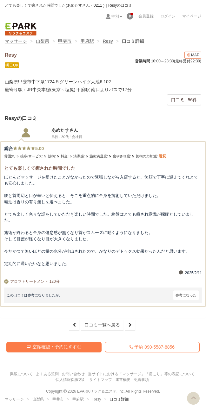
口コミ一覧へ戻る (102, 324)
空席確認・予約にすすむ (53, 346)
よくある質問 (47, 374)
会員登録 (146, 16)
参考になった (186, 295)
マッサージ (16, 41)
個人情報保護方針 (71, 379)
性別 (116, 16)
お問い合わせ (73, 374)
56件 (184, 99)
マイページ (191, 16)
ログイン (168, 16)
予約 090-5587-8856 (152, 347)
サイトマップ (100, 379)
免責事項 (141, 379)
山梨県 (42, 41)
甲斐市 (64, 41)
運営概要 (122, 379)
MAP (192, 55)
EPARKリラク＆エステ (21, 29)
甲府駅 (87, 41)
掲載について (21, 374)
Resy (108, 41)
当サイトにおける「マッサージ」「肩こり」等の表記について (141, 374)
